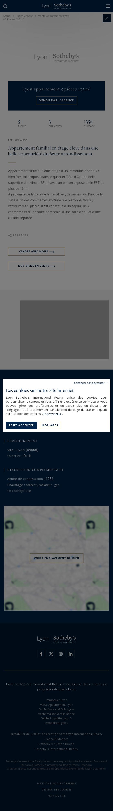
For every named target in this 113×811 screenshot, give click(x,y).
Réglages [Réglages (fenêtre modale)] (50, 425)
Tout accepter (21, 425)
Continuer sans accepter (89, 383)
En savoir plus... (53, 414)
